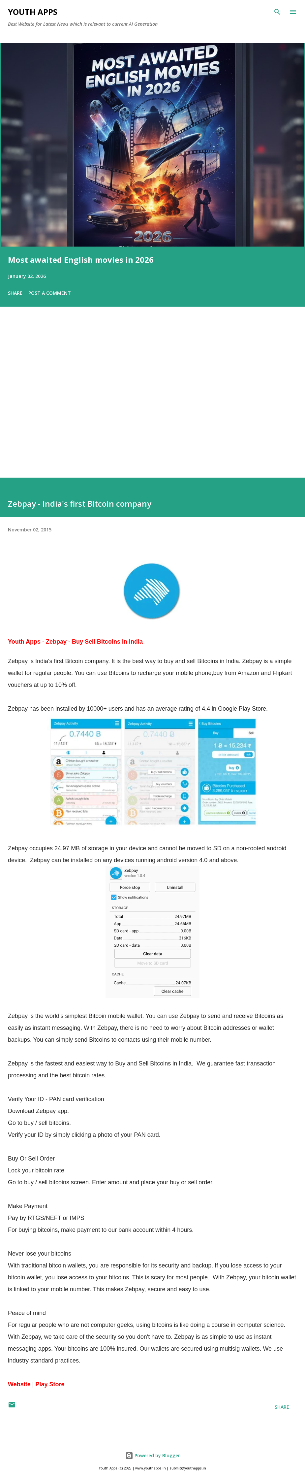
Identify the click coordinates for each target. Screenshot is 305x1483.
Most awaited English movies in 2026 (81, 259)
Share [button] (15, 293)
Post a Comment (49, 293)
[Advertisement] (152, 401)
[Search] (277, 12)
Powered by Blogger (152, 1455)
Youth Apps (32, 11)
